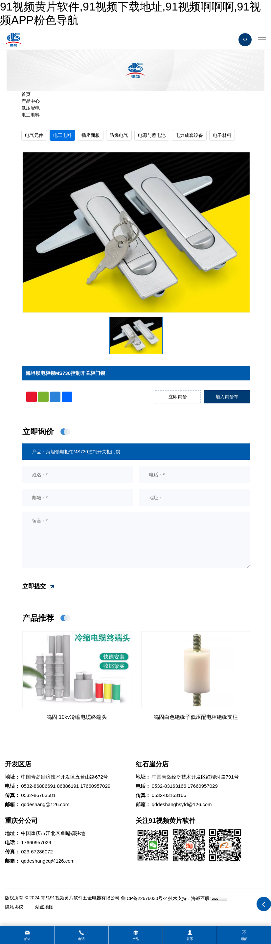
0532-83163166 (169, 786)
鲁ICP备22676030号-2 (144, 898)
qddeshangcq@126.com (48, 861)
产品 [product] (135, 939)
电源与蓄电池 (152, 135)
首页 (26, 94)
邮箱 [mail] (27, 939)
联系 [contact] (190, 939)
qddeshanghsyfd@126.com (182, 804)
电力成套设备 (189, 135)
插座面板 (90, 135)
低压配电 (30, 108)
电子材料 (222, 135)
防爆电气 (119, 135)
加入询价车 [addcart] (226, 396)
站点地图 (44, 907)
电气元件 (34, 135)
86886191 (68, 786)
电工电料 (30, 115)
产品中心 (30, 101)
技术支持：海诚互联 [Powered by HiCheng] (189, 898)
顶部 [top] (244, 939)
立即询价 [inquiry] (178, 396)
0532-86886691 (38, 786)
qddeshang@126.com (45, 804)
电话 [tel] (81, 939)
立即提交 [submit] (39, 586)
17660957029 (95, 786)
